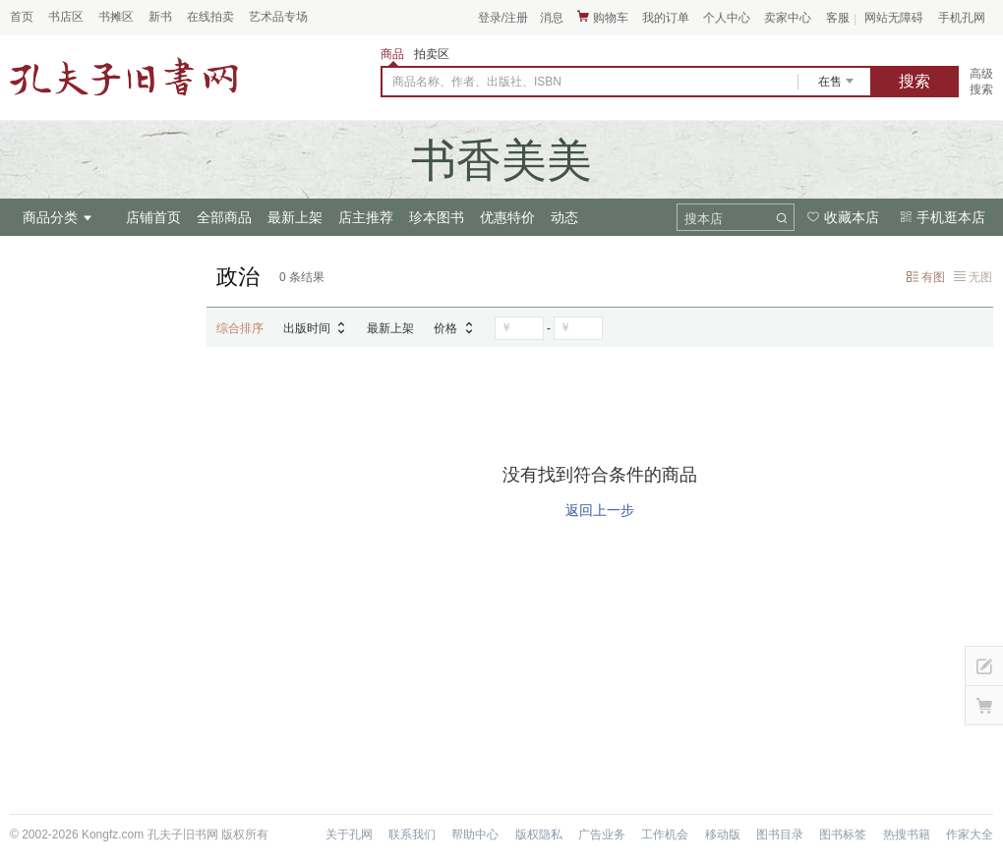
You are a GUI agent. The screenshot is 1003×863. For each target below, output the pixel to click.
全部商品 (224, 217)
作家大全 (969, 834)
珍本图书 (436, 217)
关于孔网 (349, 834)
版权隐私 (538, 834)
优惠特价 (507, 217)
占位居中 (124, 76)
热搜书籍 (906, 834)
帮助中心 (475, 834)
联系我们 (412, 834)
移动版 (722, 834)
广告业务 (601, 834)
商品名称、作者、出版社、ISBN (476, 81)
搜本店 (703, 218)
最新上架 (295, 217)
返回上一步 (599, 510)
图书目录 (779, 834)
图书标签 (842, 834)
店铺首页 (153, 217)
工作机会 (664, 834)
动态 (564, 217)
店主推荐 (365, 217)
